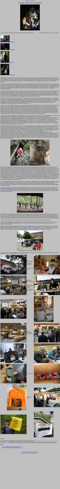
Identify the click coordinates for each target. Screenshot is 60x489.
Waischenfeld (12, 41)
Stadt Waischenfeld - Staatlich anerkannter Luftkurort (13, 447)
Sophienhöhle (12, 49)
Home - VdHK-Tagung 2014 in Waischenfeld (11, 446)
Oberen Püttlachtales (9, 188)
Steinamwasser (12, 74)
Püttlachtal (11, 62)
